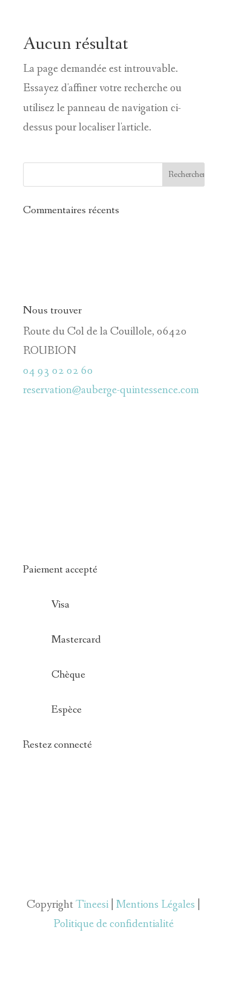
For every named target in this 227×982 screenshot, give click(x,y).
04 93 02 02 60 (58, 371)
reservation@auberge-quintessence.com (111, 390)
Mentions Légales (155, 904)
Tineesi (92, 904)
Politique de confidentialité (113, 924)
